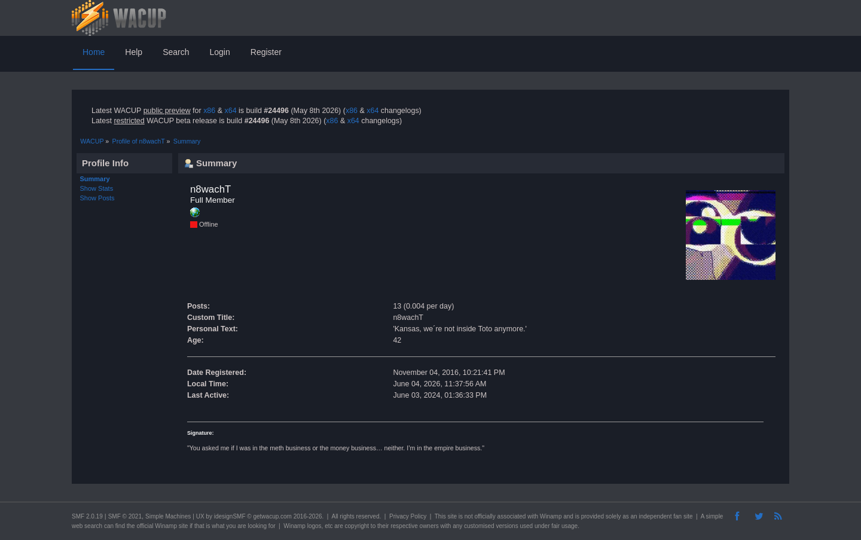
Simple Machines (168, 516)
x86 (209, 110)
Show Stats (97, 188)
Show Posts (97, 198)
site (452, 516)
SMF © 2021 (125, 516)
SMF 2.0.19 (87, 516)
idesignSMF (230, 516)
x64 (230, 110)
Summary (95, 178)
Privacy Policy (407, 516)
